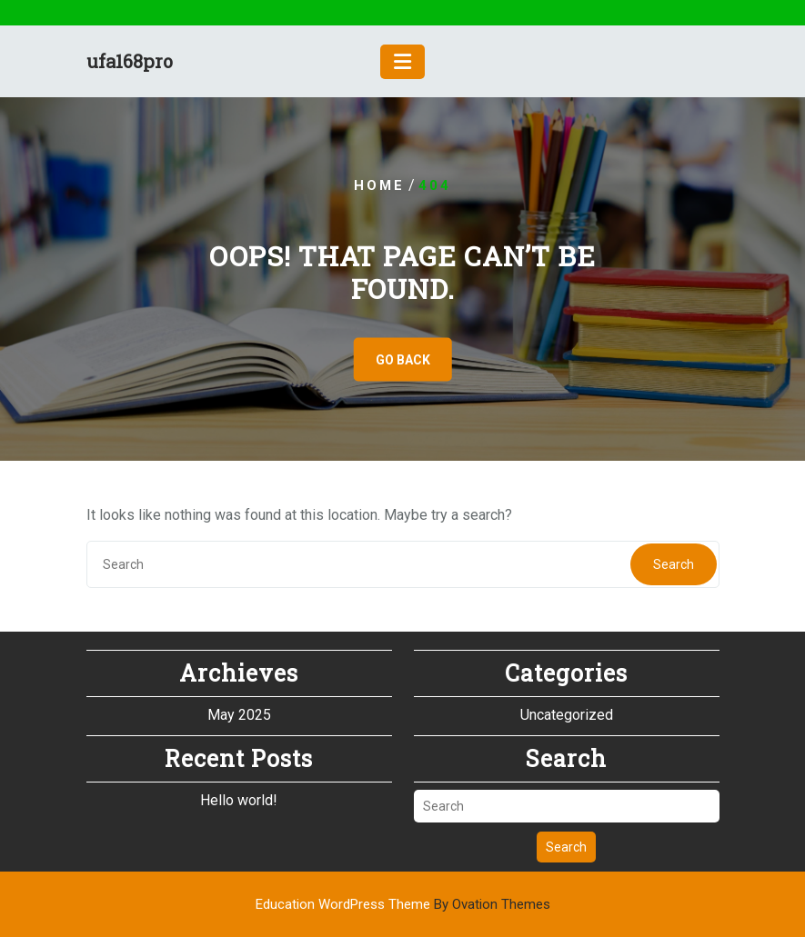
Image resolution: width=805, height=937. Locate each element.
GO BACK (403, 360)
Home (379, 185)
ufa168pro (129, 61)
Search (673, 564)
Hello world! (238, 799)
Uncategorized (566, 714)
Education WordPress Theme (403, 904)
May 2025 (239, 714)
